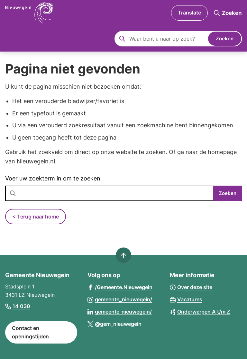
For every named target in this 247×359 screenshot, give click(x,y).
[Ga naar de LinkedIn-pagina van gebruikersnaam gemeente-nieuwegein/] (119, 311)
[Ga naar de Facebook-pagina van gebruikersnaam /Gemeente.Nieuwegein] (119, 287)
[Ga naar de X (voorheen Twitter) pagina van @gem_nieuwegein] (114, 323)
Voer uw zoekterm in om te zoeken (52, 178)
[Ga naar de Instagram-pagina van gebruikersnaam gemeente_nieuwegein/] (119, 299)
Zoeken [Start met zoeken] (224, 38)
